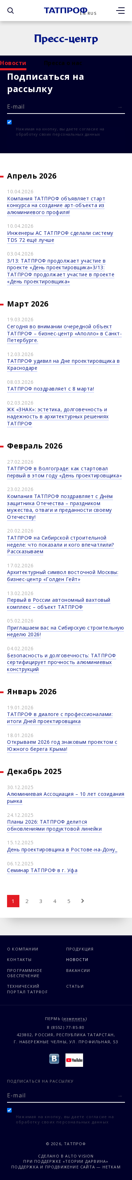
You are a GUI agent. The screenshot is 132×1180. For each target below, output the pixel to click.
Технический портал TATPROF (27, 989)
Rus (92, 13)
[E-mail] (66, 106)
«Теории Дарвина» (85, 1161)
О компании (22, 949)
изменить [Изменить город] (74, 1019)
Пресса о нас (63, 63)
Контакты (19, 959)
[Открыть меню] (120, 10)
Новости (13, 63)
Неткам (111, 1166)
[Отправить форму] (120, 107)
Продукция (80, 949)
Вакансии (78, 970)
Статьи (75, 986)
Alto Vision (79, 1156)
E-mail (15, 106)
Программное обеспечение (24, 973)
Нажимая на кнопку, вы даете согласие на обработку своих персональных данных (60, 131)
